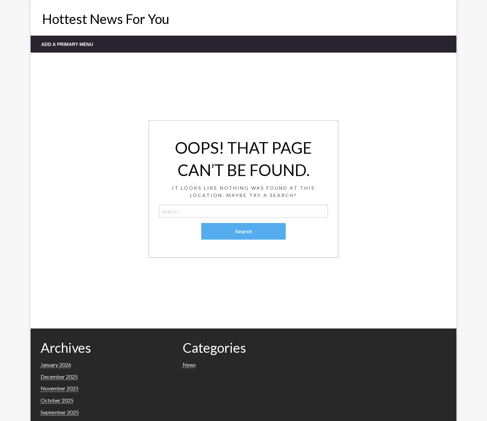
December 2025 (59, 376)
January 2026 (56, 364)
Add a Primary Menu (67, 44)
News (189, 364)
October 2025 (57, 400)
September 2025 (60, 412)
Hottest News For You (105, 19)
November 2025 (60, 388)
